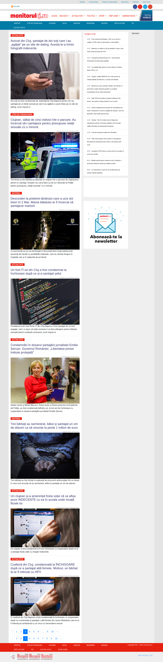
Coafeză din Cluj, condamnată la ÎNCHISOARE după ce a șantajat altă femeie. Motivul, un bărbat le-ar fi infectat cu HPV (44, 568)
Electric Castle (19, 28)
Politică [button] (91, 16)
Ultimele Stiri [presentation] (90, 34)
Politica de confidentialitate (109, 2)
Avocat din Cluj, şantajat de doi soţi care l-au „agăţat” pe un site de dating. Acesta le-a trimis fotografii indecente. (42, 44)
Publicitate (136, 2)
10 (52, 632)
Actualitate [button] (77, 16)
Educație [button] (63, 16)
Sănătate (17, 23)
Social (64, 23)
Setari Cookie (146, 2)
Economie (52, 23)
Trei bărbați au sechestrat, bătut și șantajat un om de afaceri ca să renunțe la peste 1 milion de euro (44, 425)
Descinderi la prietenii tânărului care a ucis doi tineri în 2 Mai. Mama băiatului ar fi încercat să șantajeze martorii (42, 202)
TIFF (132, 23)
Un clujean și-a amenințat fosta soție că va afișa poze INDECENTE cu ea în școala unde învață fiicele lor (43, 499)
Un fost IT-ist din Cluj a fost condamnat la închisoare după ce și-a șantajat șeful (39, 271)
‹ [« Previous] (12, 632)
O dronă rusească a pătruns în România (104, 132)
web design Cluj (145, 655)
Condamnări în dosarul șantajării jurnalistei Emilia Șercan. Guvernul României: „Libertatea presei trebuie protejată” (44, 348)
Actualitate (17, 35)
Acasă (54, 16)
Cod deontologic (93, 2)
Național (104, 23)
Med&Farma (91, 23)
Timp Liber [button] (114, 16)
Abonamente (125, 2)
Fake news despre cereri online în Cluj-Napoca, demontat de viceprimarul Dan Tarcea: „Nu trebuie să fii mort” (104, 142)
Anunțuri (77, 23)
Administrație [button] (129, 16)
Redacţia (82, 2)
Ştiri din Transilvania (34, 23)
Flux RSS (16, 6)
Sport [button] (102, 16)
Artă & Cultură (119, 23)
